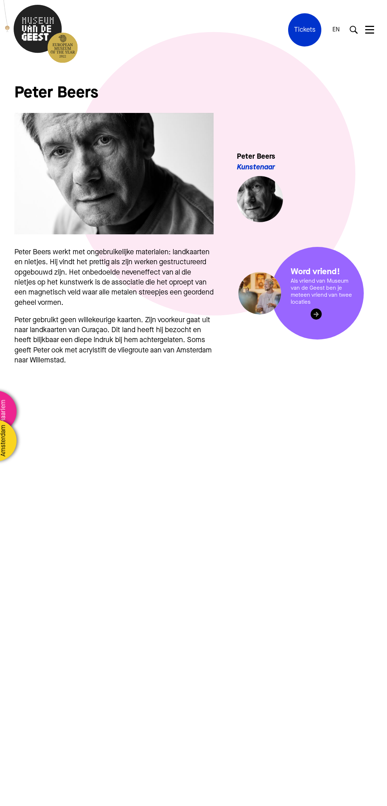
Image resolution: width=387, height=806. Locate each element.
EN (336, 29)
